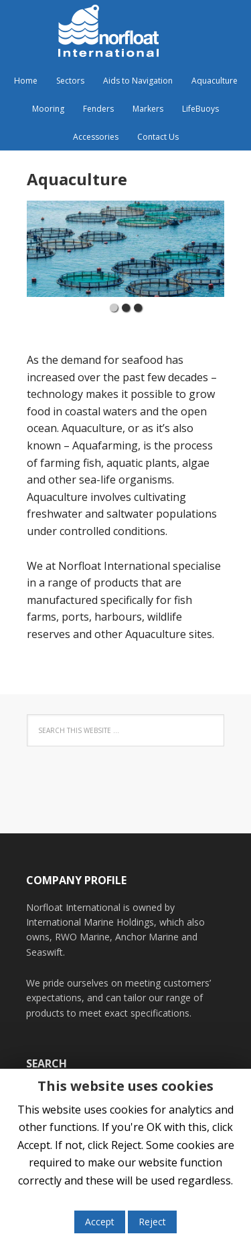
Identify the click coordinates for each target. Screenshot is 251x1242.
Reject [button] (152, 1221)
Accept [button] (99, 1221)
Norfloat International (126, 33)
